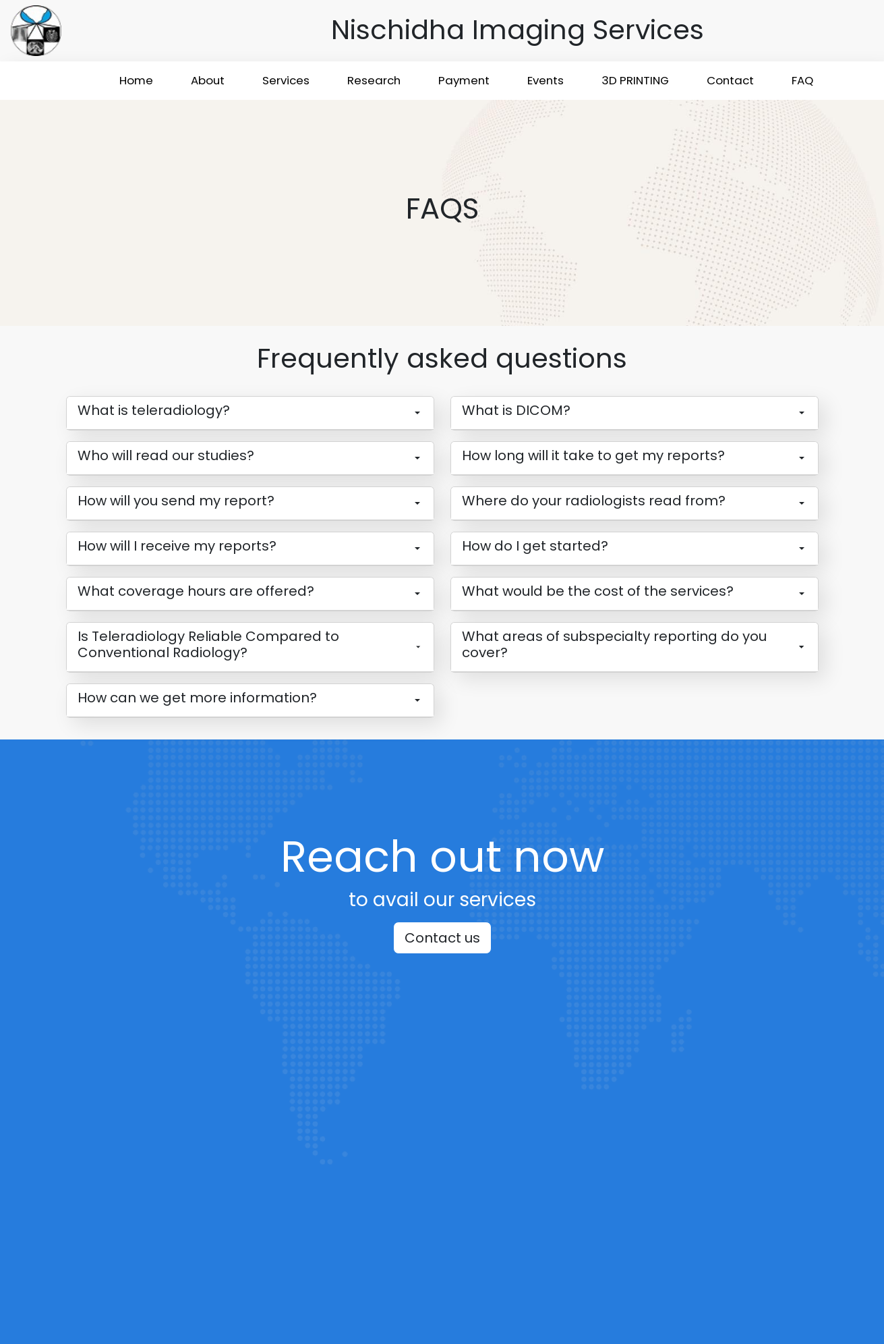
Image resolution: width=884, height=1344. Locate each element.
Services (286, 80)
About (208, 80)
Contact (730, 80)
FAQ (802, 80)
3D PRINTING (635, 80)
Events (545, 80)
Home (136, 80)
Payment (464, 80)
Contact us (442, 937)
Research (374, 80)
